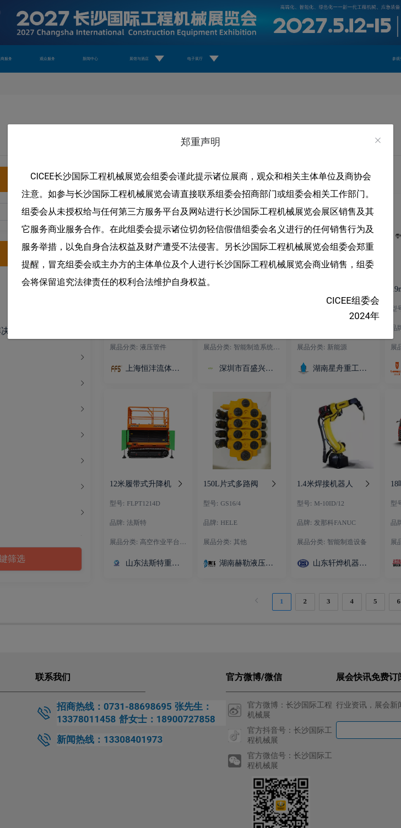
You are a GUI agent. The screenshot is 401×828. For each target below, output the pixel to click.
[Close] (377, 140)
